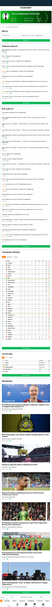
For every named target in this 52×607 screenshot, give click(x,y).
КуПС (9, 306)
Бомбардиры (36, 600)
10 (9, 57)
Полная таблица (26, 348)
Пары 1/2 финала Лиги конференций (11, 56)
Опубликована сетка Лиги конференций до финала (16, 184)
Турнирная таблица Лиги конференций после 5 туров (15, 214)
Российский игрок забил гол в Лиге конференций (14, 239)
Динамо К (10, 319)
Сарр (6, 364)
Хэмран (9, 332)
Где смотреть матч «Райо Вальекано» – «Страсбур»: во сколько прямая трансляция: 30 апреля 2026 (24, 142)
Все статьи (26, 592)
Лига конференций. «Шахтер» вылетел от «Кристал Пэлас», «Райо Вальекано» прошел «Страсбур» (24, 118)
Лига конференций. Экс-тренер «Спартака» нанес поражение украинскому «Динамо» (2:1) (25, 86)
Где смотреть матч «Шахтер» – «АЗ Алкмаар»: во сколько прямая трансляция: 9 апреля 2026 (25, 164)
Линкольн (10, 317)
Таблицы (20, 600)
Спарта (9, 269)
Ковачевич (7, 369)
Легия (9, 321)
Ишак (6, 371)
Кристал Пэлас (11, 282)
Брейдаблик (10, 325)
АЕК (9, 267)
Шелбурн (10, 334)
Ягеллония (10, 297)
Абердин (10, 336)
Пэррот (7, 362)
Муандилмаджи (9, 367)
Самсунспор (10, 286)
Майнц (9, 276)
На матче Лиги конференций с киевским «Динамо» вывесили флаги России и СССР (25, 91)
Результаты (27, 600)
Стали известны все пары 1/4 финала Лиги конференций (16, 61)
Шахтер (9, 273)
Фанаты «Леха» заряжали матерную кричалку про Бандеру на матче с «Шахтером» (23, 66)
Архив (2, 597)
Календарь (12, 600)
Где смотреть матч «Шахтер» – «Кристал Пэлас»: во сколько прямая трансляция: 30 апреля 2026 (25, 148)
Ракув (9, 265)
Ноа (9, 302)
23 (8, 67)
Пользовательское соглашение (26, 597)
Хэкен (9, 330)
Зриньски (10, 310)
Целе (9, 289)
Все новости (26, 103)
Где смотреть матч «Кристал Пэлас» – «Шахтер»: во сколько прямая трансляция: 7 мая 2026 (25, 130)
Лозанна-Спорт (11, 280)
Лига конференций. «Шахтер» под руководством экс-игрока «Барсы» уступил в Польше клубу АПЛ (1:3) (25, 50)
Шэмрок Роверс (11, 328)
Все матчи (26, 40)
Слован (9, 323)
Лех (9, 284)
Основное (4, 600)
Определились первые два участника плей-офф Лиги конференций (19, 229)
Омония (9, 299)
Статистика (45, 600)
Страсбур (10, 263)
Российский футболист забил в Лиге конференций (14, 174)
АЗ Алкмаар (10, 291)
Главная (3, 27)
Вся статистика (26, 375)
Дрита (9, 304)
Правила (41, 597)
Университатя (11, 315)
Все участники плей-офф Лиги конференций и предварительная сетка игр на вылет (25, 81)
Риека (9, 295)
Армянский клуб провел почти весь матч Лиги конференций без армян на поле (22, 209)
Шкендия (10, 308)
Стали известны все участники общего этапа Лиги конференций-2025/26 (20, 96)
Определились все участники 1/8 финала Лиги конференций (17, 76)
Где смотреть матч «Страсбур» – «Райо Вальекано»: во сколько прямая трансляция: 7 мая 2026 (25, 124)
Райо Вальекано (11, 271)
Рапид (9, 338)
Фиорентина (10, 293)
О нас (12, 597)
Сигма (9, 312)
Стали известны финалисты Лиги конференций (14, 112)
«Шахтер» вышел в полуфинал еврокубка (12, 159)
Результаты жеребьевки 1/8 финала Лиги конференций (18, 71)
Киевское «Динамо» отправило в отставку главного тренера (17, 224)
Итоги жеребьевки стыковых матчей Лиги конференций (16, 199)
